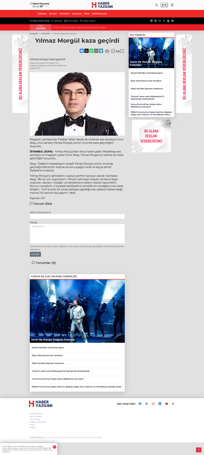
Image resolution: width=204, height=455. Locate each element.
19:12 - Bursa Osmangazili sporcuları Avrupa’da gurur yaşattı (79, 27)
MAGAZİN (77, 14)
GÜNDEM (42, 14)
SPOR (87, 14)
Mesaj (33, 222)
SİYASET (53, 14)
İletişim (33, 427)
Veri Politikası (35, 419)
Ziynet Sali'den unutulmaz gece (48, 347)
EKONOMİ (64, 14)
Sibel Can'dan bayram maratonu (48, 363)
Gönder (35, 254)
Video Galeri (87, 21)
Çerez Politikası (36, 416)
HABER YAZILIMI (36, 437)
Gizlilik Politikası (36, 414)
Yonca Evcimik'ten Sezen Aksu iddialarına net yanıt (58, 379)
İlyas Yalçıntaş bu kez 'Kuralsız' (47, 355)
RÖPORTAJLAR (99, 14)
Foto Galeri (71, 21)
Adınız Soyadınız (40, 212)
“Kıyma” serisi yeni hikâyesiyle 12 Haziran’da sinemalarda (60, 371)
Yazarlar (56, 21)
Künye (32, 425)
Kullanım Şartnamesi (38, 422)
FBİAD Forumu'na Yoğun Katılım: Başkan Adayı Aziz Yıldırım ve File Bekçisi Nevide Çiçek (76, 386)
